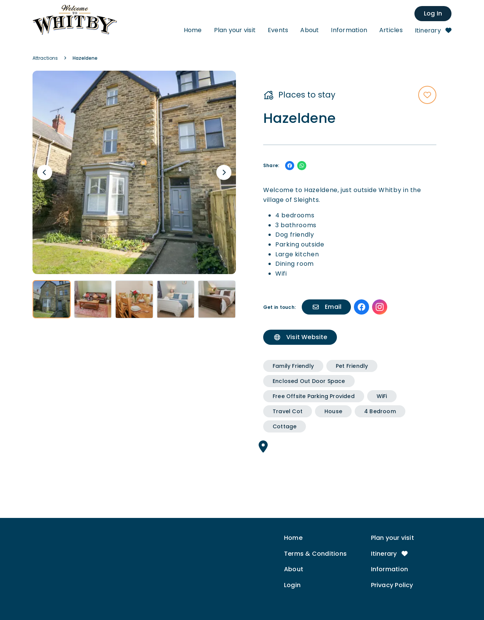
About (309, 30)
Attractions (45, 58)
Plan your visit (235, 30)
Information (349, 30)
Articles (391, 30)
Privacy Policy (392, 585)
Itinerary (433, 30)
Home (193, 30)
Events (278, 30)
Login (292, 585)
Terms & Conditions (315, 553)
